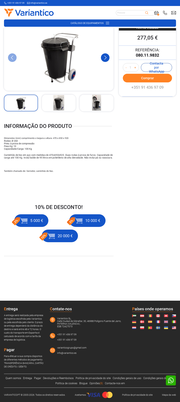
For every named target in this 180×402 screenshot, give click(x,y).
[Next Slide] (105, 85)
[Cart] (156, 12)
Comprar (147, 106)
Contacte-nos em (115, 383)
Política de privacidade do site (93, 378)
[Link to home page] (29, 12)
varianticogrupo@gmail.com (71, 347)
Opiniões (96, 383)
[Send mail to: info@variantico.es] (173, 12)
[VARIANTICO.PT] (12, 33)
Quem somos (13, 378)
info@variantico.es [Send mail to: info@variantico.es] (38, 3)
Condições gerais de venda (159, 378)
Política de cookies (66, 383)
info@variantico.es (66, 353)
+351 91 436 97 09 (147, 115)
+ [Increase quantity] (135, 95)
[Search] (147, 13)
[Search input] (130, 12)
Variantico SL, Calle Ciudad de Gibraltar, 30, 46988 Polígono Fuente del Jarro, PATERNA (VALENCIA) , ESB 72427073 (89, 322)
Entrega (27, 378)
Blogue (83, 383)
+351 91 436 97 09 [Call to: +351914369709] (15, 3)
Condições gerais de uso (127, 378)
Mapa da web (169, 395)
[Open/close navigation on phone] (90, 23)
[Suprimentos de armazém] (36, 33)
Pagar (37, 378)
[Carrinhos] (57, 33)
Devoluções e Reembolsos (58, 378)
